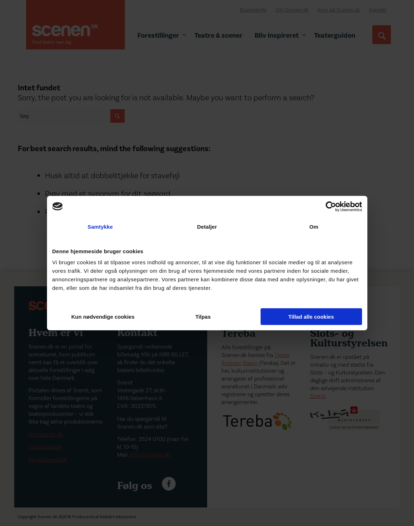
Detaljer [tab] (207, 226)
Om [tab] (313, 226)
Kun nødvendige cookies (103, 317)
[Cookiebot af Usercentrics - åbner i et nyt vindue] (331, 206)
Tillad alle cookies (311, 317)
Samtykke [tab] (100, 226)
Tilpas (207, 317)
